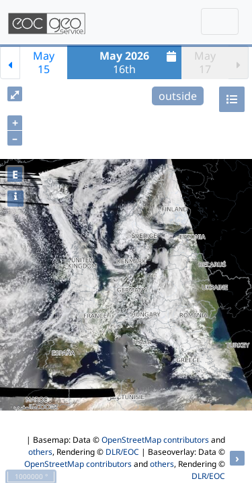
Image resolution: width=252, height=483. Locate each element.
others (40, 452)
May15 (43, 62)
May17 (205, 62)
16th (139, 62)
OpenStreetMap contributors (155, 439)
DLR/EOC (122, 452)
